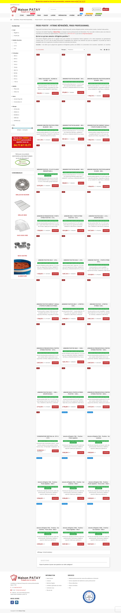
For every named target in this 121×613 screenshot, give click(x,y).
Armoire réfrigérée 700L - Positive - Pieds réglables (73, 437)
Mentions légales (51, 583)
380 (16, 56)
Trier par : (63, 49)
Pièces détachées (73, 583)
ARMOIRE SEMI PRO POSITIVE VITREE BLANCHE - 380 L (47, 126)
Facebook (12, 602)
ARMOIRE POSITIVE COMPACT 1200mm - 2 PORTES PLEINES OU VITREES (48, 304)
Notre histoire (50, 578)
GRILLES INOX (22, 215)
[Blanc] (97, 92)
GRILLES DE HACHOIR (22, 195)
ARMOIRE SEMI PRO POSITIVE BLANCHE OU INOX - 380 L (98, 79)
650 (16, 61)
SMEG (16, 118)
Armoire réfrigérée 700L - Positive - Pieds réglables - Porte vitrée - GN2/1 (98, 482)
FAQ (70, 588)
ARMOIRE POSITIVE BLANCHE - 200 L (73, 78)
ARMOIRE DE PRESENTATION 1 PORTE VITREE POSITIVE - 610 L (48, 216)
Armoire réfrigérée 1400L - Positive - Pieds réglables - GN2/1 (73, 528)
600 (16, 59)
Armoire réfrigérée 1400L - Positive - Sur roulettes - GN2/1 (98, 528)
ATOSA (17, 109)
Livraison (49, 580)
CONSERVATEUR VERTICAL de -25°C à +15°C (47, 437)
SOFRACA (17, 121)
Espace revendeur (73, 585)
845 (16, 73)
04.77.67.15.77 (18, 587)
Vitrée (16, 92)
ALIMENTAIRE (22, 276)
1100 (16, 82)
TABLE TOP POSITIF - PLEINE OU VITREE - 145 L (48, 79)
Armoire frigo (18, 99)
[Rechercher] (66, 9)
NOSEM (16, 115)
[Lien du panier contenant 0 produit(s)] (105, 9)
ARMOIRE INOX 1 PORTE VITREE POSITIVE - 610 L (73, 216)
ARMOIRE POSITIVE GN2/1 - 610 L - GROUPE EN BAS (99, 216)
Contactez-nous (50, 588)
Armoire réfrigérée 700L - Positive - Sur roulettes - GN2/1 (73, 482)
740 (16, 67)
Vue (101, 49)
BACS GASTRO (22, 256)
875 (16, 79)
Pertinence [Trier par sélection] (70, 49)
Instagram (16, 602)
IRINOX (16, 112)
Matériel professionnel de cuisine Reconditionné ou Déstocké (83, 578)
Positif (16, 36)
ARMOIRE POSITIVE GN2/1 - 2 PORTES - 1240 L (73, 304)
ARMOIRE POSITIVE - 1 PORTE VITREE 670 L (98, 260)
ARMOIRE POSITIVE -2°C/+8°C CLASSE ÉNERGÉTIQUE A (48, 170)
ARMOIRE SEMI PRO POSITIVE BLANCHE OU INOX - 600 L (98, 170)
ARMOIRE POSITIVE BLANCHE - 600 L (73, 169)
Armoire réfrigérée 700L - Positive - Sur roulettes (99, 437)
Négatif (16, 33)
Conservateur (18, 102)
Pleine (16, 89)
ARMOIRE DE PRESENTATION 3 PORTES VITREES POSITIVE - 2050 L (98, 393)
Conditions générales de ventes (54, 585)
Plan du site (49, 590)
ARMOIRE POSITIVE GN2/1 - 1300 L (73, 348)
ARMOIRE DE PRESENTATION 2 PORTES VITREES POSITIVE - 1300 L (98, 349)
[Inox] (100, 92)
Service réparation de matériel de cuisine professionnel (82, 580)
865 (16, 76)
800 (16, 70)
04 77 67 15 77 (80, 1)
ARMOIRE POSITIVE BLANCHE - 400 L (73, 125)
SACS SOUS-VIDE (22, 235)
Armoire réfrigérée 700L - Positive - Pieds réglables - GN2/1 (48, 482)
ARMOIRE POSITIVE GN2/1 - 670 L (47, 260)
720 (16, 64)
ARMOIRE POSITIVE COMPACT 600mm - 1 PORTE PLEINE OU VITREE (98, 126)
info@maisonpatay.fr (21, 590)
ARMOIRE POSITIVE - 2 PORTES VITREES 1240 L (99, 304)
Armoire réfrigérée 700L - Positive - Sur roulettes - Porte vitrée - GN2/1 (48, 528)
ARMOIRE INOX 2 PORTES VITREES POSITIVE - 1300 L (73, 393)
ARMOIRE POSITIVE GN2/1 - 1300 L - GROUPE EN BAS (47, 393)
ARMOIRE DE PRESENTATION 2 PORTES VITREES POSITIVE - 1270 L (48, 349)
